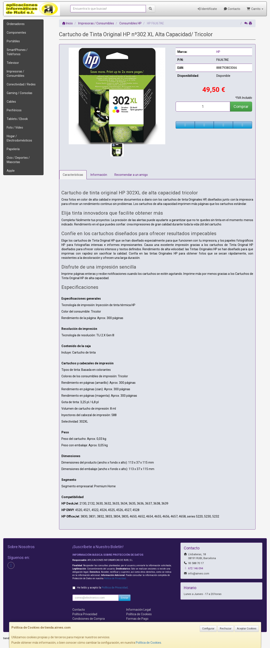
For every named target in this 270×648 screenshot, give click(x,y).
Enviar (124, 597)
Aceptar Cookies (246, 628)
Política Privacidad (84, 614)
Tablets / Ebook (17, 119)
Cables (11, 101)
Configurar (208, 628)
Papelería (13, 149)
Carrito (255, 9)
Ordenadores (16, 24)
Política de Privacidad (115, 578)
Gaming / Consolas (19, 93)
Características (73, 174)
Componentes (16, 32)
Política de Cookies (148, 642)
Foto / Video (15, 127)
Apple (11, 170)
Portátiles (13, 41)
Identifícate (207, 9)
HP (218, 51)
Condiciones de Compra (88, 618)
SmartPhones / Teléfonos (17, 52)
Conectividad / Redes (21, 84)
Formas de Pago (137, 618)
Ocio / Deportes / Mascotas (18, 160)
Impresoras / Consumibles (15, 73)
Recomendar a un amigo (131, 174)
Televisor (13, 62)
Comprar (241, 106)
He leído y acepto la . (102, 587)
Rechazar (225, 628)
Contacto (231, 9)
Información (99, 174)
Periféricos (14, 110)
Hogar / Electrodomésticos (19, 138)
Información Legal (138, 609)
